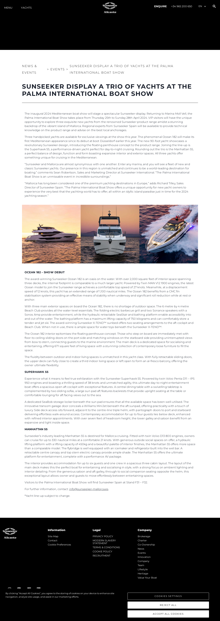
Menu (8, 7)
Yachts (26, 7)
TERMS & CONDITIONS (106, 547)
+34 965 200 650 (181, 6)
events (142, 552)
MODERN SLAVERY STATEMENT (104, 542)
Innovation (144, 557)
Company (143, 561)
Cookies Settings (168, 596)
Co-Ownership (146, 544)
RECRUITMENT (101, 555)
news (141, 548)
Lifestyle (143, 569)
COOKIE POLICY (102, 551)
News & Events (29, 69)
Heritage (143, 573)
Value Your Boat (147, 577)
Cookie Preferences (59, 544)
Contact (52, 540)
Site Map (53, 536)
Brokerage (144, 536)
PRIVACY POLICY (103, 536)
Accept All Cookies (168, 614)
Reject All (168, 605)
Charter (142, 540)
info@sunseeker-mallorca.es (88, 489)
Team (141, 565)
